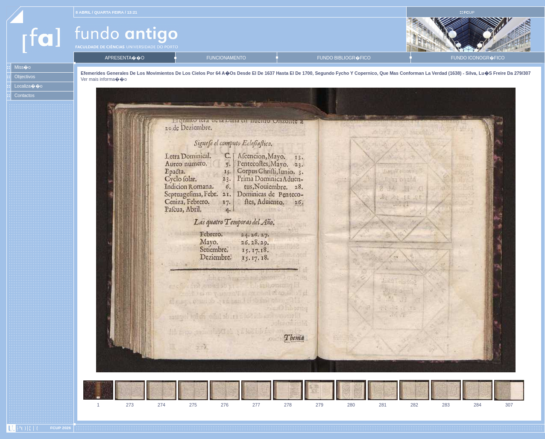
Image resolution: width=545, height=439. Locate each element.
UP (468, 12)
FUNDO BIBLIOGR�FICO (343, 57)
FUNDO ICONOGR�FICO (478, 57)
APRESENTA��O (124, 57)
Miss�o (23, 67)
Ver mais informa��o (104, 79)
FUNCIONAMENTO (226, 57)
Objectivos (25, 76)
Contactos (25, 95)
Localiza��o (29, 85)
